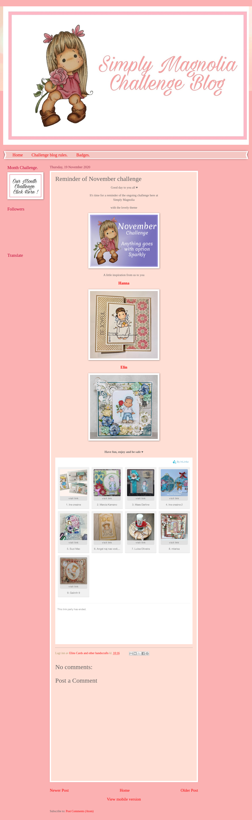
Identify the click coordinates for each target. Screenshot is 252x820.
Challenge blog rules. (50, 155)
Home (17, 155)
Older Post (189, 790)
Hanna (123, 283)
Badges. (83, 155)
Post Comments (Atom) (80, 811)
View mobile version (124, 799)
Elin (123, 367)
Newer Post (59, 790)
